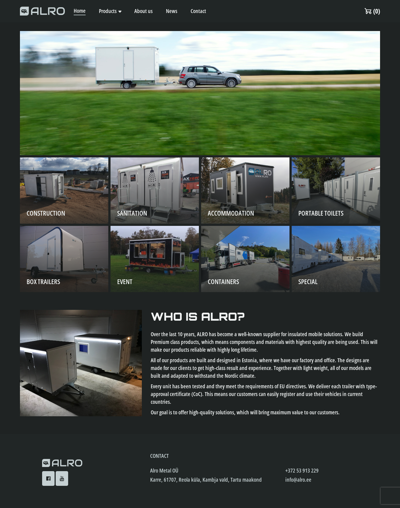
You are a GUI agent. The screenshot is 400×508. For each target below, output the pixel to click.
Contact (198, 11)
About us (143, 11)
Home (80, 10)
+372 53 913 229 (302, 470)
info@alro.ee (298, 479)
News (171, 11)
